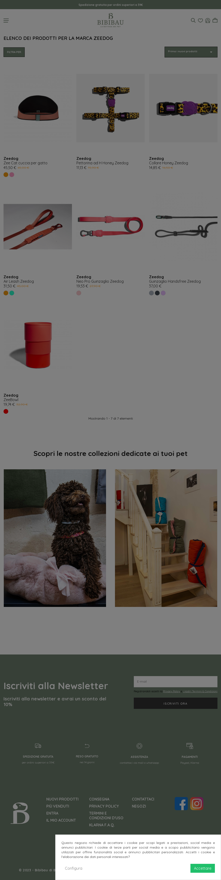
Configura (73, 868)
